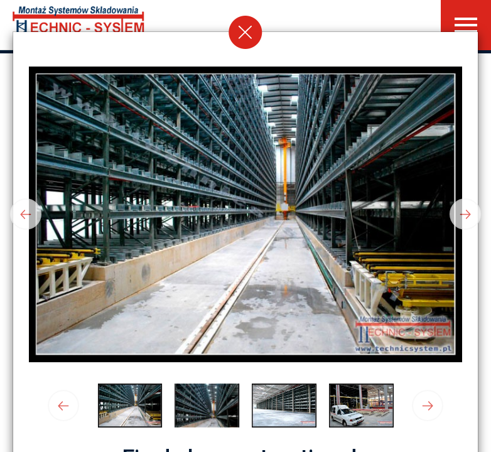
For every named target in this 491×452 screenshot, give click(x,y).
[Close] (245, 32)
